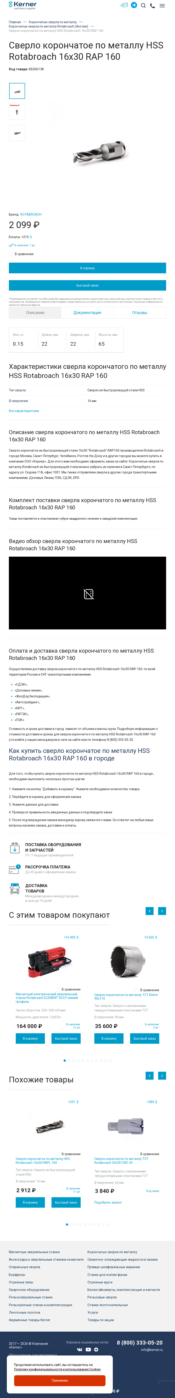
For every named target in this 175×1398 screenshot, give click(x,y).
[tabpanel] (48, 989)
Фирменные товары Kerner (29, 1320)
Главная (15, 22)
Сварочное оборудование (29, 1290)
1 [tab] (66, 1061)
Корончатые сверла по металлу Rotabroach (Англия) (48, 26)
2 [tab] (70, 1061)
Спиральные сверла (24, 1267)
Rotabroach (30, 214)
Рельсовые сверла (102, 1297)
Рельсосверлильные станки (31, 1297)
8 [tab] (98, 1061)
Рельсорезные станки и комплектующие (40, 1305)
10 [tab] (107, 1061)
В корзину (87, 268)
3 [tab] (75, 1061)
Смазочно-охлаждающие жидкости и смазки (123, 1259)
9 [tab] (102, 1061)
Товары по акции (101, 1320)
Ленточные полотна (24, 1312)
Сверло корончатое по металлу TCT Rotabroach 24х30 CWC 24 (121, 1160)
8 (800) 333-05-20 (140, 1342)
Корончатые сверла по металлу (53, 22)
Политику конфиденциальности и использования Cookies (57, 1369)
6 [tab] (89, 1061)
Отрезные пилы (21, 1282)
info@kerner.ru (152, 1350)
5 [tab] (84, 1061)
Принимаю (59, 1381)
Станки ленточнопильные (108, 1305)
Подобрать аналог (108, 1202)
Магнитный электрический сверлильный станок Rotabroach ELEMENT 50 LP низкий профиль (47, 998)
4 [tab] (79, 1061)
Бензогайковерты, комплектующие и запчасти (124, 1290)
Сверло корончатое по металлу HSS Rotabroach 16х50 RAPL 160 (43, 1160)
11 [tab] (111, 1061)
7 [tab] (93, 1061)
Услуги (93, 1312)
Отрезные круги (100, 1282)
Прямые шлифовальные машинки (114, 1267)
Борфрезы (17, 1275)
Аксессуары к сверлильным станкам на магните (46, 1259)
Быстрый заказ (88, 285)
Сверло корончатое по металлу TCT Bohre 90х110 (126, 997)
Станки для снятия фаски (107, 1275)
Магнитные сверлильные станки (34, 1252)
